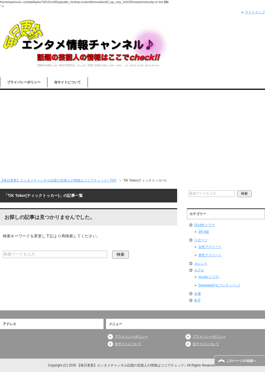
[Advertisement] (132, 132)
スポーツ (201, 240)
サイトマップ (255, 12)
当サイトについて (67, 82)
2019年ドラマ (204, 225)
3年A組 (203, 232)
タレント (201, 263)
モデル (199, 270)
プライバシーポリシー (23, 82)
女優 (197, 294)
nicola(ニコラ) (208, 277)
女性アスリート (210, 247)
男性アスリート (210, 255)
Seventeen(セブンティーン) (219, 285)
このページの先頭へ (241, 361)
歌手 (197, 300)
